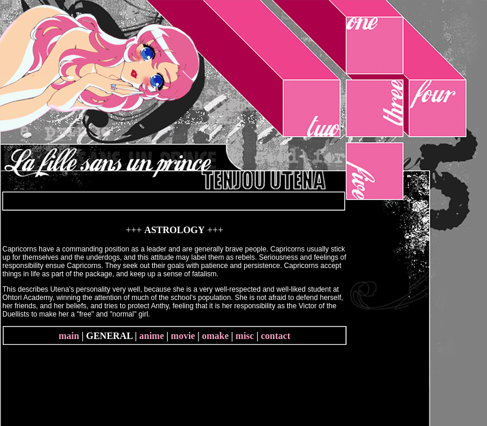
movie (183, 336)
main (69, 336)
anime (151, 336)
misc (245, 336)
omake (215, 336)
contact (275, 336)
